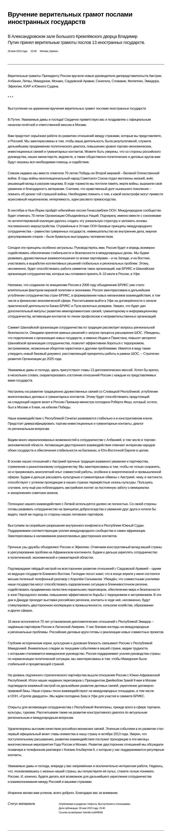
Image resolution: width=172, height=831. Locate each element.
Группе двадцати (33, 696)
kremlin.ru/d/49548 (93, 812)
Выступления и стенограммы (114, 803)
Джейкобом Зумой (119, 680)
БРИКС (127, 269)
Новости (92, 803)
